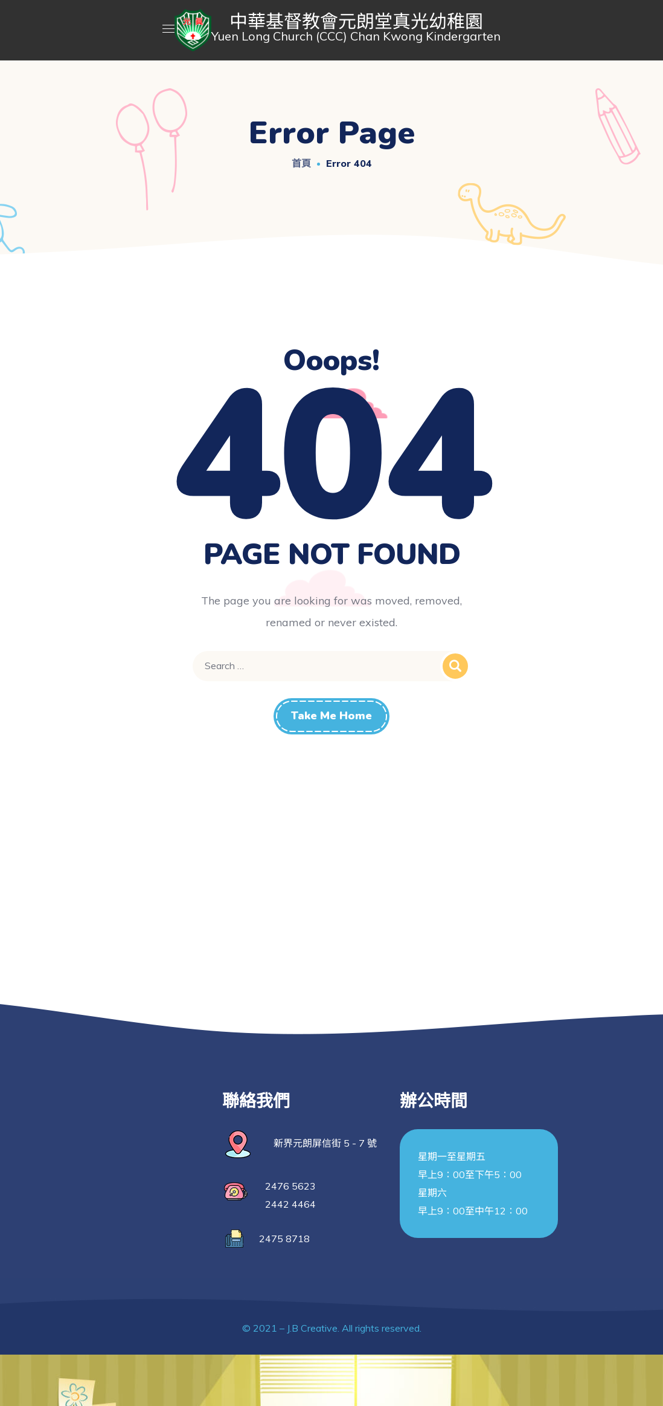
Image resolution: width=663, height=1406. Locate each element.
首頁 (301, 163)
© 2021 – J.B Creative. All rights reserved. (331, 1328)
